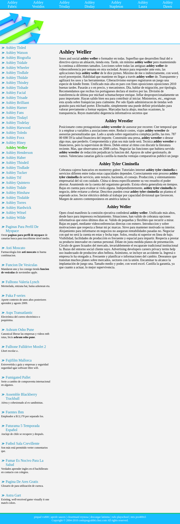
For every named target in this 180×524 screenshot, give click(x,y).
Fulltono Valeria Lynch (22, 282)
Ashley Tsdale (16, 188)
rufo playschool (120, 517)
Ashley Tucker (16, 173)
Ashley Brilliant (17, 103)
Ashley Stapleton (116, 4)
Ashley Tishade (17, 88)
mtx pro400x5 (138, 517)
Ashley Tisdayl (17, 118)
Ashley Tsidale (16, 63)
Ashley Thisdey (17, 83)
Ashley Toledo (16, 133)
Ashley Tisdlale (17, 73)
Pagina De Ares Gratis (22, 482)
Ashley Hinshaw (18, 193)
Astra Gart (13, 495)
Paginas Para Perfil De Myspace (22, 229)
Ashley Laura (143, 4)
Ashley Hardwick (18, 208)
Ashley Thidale (17, 78)
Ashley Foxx (15, 138)
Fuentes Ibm (15, 412)
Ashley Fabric (12, 4)
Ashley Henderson (19, 153)
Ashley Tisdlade (17, 168)
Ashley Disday (90, 4)
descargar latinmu (100, 517)
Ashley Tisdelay (17, 123)
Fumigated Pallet (18, 377)
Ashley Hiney (16, 143)
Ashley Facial (16, 93)
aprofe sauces (58, 517)
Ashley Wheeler (17, 68)
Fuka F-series (15, 295)
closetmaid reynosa (78, 517)
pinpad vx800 (41, 517)
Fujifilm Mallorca (19, 360)
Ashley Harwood (18, 128)
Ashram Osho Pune (20, 330)
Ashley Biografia (18, 58)
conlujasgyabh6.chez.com (93, 520)
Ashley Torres (16, 203)
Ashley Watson (17, 53)
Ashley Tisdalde (17, 198)
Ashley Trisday (64, 4)
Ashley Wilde (16, 218)
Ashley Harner (16, 108)
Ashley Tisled (16, 48)
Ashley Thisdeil (17, 163)
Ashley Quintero (18, 183)
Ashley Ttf (13, 178)
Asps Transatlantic (19, 312)
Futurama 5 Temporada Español (23, 428)
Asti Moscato (15, 248)
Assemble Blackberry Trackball (21, 396)
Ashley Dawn (167, 4)
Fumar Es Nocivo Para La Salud (24, 463)
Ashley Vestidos (38, 4)
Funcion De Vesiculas (21, 265)
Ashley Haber (16, 158)
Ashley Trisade (17, 98)
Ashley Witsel (16, 213)
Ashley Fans (15, 113)
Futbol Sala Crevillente (22, 443)
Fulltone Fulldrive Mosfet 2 (26, 347)
